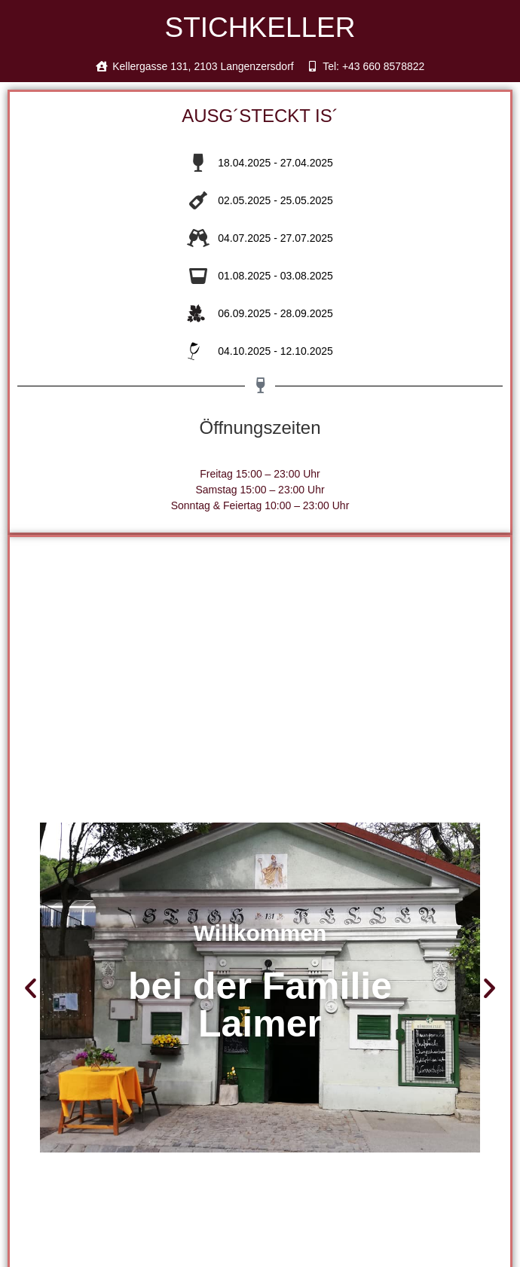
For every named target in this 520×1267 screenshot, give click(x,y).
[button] (30, 988)
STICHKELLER (260, 27)
